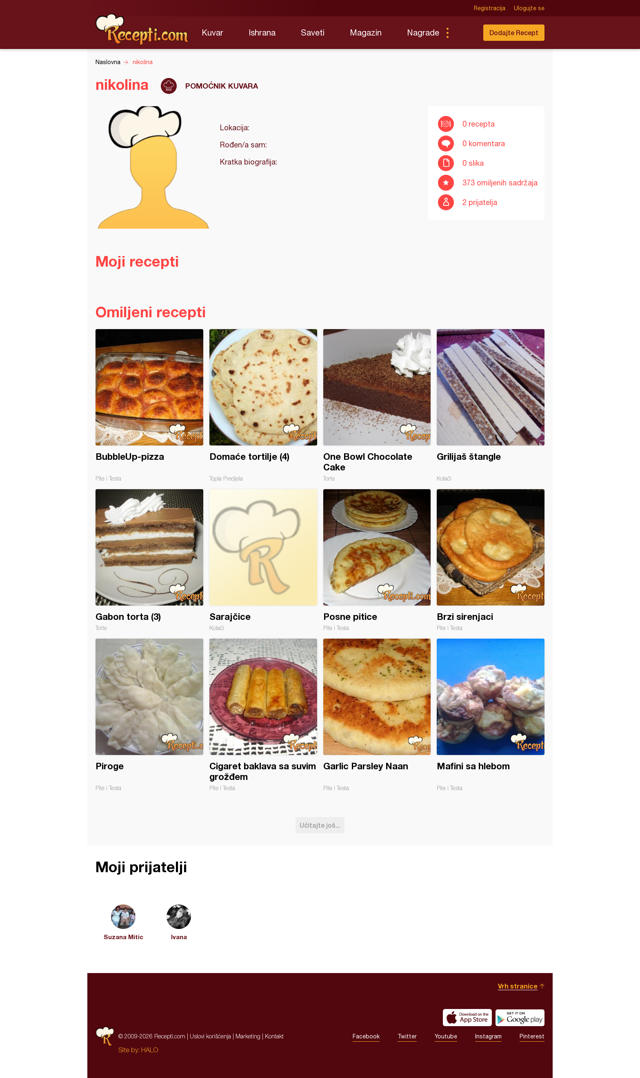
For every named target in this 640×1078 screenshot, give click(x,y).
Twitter (407, 1036)
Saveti (312, 32)
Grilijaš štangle (490, 405)
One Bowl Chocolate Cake (377, 405)
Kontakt (274, 1036)
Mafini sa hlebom (490, 715)
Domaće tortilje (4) (263, 405)
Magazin (366, 32)
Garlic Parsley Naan (377, 715)
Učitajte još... (320, 825)
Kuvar (212, 32)
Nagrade (423, 32)
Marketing (248, 1036)
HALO (149, 1050)
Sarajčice (263, 560)
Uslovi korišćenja (210, 1036)
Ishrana (262, 32)
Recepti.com (142, 29)
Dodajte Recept (513, 32)
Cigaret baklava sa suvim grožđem (263, 715)
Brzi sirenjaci (490, 560)
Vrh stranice (518, 986)
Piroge (149, 715)
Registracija (489, 8)
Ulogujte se (529, 8)
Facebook (366, 1036)
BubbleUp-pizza (149, 405)
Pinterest (532, 1036)
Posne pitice (377, 560)
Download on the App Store (467, 1017)
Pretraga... (463, 32)
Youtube (446, 1036)
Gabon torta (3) (149, 560)
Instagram (488, 1036)
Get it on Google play (520, 1017)
